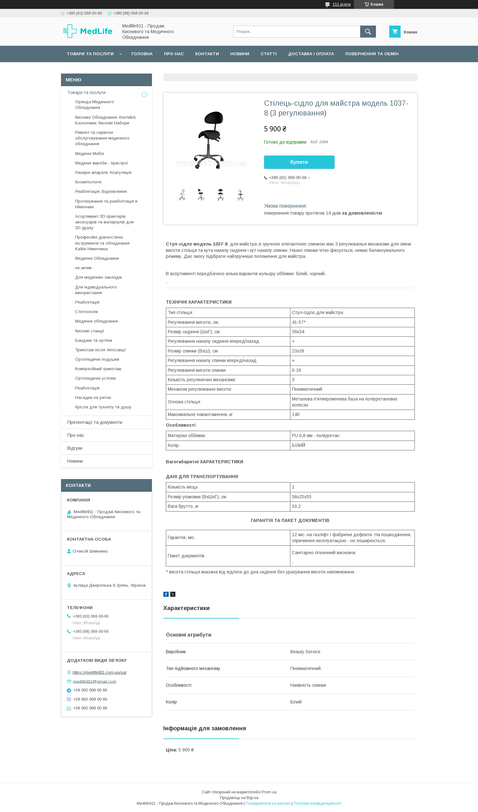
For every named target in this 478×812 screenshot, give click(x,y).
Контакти (207, 53)
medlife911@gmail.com (94, 681)
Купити (299, 162)
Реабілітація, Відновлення (101, 191)
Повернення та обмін (372, 53)
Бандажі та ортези (93, 340)
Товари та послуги (90, 53)
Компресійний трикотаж (98, 368)
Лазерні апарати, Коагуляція (103, 172)
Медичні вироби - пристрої (101, 163)
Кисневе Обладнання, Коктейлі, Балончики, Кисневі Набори (105, 120)
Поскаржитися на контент (268, 803)
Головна (142, 53)
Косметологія (88, 182)
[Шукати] (368, 32)
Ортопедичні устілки (95, 378)
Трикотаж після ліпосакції (100, 349)
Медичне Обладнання (97, 258)
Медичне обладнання (96, 321)
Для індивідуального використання (96, 290)
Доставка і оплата (311, 53)
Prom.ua (269, 792)
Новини (239, 53)
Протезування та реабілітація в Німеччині (106, 204)
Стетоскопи (86, 311)
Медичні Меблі (89, 153)
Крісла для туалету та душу (103, 407)
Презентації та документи (94, 422)
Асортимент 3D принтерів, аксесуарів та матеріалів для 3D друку (104, 222)
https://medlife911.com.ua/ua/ (100, 672)
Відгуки (74, 448)
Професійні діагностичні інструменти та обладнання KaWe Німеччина (102, 243)
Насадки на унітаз (93, 397)
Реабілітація (87, 302)
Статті (269, 53)
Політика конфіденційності (317, 803)
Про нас (174, 53)
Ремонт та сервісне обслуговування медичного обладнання (102, 138)
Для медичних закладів (98, 277)
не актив (83, 267)
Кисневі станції (89, 331)
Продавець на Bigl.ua (239, 798)
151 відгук (342, 4)
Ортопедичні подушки (97, 359)
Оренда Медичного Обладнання (94, 104)
